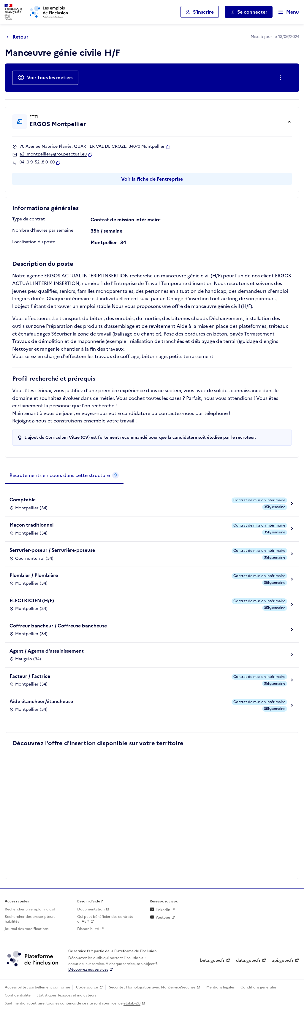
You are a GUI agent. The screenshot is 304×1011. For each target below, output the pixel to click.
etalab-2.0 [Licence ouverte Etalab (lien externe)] (132, 1003)
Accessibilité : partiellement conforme (37, 987)
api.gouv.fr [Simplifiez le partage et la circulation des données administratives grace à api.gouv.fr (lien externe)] (283, 960)
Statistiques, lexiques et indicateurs (66, 995)
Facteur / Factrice (30, 676)
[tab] (64, 475)
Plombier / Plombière (34, 575)
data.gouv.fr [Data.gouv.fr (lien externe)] (248, 960)
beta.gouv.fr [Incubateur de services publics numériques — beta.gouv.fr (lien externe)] (212, 960)
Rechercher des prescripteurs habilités (30, 919)
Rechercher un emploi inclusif (30, 909)
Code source (87, 987)
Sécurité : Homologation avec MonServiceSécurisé (152, 987)
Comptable (23, 499)
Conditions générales (258, 987)
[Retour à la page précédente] (19, 37)
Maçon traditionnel (31, 524)
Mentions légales (220, 987)
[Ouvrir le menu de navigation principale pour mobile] (286, 12)
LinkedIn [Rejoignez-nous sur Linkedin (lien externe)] (160, 910)
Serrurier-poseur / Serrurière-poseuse (52, 550)
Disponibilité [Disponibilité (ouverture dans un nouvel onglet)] (88, 928)
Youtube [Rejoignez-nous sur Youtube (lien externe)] (160, 917)
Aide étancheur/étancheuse (41, 701)
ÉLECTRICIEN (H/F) (32, 600)
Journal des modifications (26, 928)
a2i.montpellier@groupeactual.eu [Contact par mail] (53, 154)
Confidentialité (18, 995)
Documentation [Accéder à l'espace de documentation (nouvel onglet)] (90, 909)
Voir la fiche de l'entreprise (152, 178)
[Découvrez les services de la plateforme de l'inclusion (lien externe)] (33, 958)
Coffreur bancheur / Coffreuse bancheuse (58, 625)
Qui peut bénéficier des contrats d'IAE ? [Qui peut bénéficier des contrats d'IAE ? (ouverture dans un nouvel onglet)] (105, 919)
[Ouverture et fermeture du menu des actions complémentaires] (282, 78)
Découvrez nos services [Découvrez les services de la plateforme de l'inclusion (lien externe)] (88, 969)
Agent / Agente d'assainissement (47, 650)
